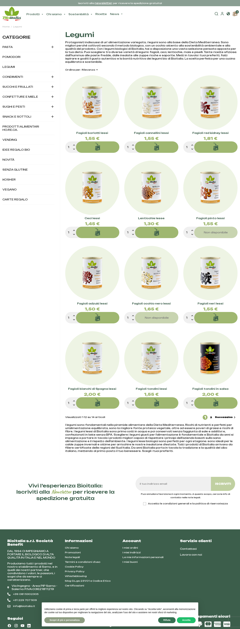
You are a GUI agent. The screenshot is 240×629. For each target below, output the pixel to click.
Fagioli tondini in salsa (210, 388)
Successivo (226, 417)
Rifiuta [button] (167, 620)
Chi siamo (72, 547)
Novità (8, 159)
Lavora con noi (191, 554)
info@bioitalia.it (21, 606)
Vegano (9, 189)
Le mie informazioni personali (143, 557)
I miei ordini (130, 547)
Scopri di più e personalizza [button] (65, 620)
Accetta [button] (186, 620)
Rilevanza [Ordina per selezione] (90, 69)
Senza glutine (15, 169)
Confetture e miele (20, 96)
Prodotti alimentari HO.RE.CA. (20, 128)
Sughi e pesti (13, 106)
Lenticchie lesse (151, 218)
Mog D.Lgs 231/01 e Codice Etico (88, 580)
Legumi (8, 66)
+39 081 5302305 (22, 594)
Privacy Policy (74, 571)
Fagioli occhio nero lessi (151, 303)
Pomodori (11, 57)
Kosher (9, 179)
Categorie (16, 37)
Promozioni (73, 552)
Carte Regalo (15, 199)
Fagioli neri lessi (210, 303)
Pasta (7, 47)
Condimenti (12, 76)
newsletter (103, 3)
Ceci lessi (92, 218)
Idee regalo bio (16, 149)
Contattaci (188, 548)
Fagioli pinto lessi (210, 218)
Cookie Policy (74, 566)
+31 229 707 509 (22, 600)
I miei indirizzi (131, 552)
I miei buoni (130, 562)
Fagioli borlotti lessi (92, 133)
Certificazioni (74, 585)
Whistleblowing (76, 576)
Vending (9, 139)
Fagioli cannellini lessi (151, 133)
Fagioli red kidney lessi (210, 133)
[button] (228, 14)
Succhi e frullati (17, 86)
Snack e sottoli (16, 116)
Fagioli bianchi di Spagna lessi (92, 388)
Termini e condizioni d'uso (82, 562)
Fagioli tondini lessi (151, 388)
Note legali (72, 557)
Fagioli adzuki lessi (92, 303)
